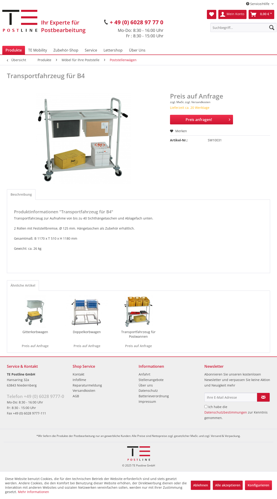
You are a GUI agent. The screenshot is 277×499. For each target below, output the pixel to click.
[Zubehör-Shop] (66, 50)
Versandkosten (84, 390)
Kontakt (78, 374)
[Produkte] (13, 50)
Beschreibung (21, 194)
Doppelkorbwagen (87, 332)
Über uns (146, 385)
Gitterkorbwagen (35, 332)
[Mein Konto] (232, 14)
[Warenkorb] (261, 14)
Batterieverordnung (154, 396)
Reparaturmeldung (87, 385)
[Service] (91, 50)
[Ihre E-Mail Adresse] (230, 397)
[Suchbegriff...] (243, 27)
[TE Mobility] (37, 50)
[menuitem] (243, 27)
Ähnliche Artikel (23, 285)
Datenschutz (148, 390)
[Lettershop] (113, 50)
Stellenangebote (151, 380)
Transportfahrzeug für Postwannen (138, 334)
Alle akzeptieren (227, 485)
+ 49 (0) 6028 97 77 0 (136, 22)
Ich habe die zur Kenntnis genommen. (236, 412)
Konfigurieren (258, 485)
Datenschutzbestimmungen (225, 412)
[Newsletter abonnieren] (263, 397)
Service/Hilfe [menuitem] (258, 4)
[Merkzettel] (211, 14)
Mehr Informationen (33, 492)
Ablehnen (200, 485)
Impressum (147, 401)
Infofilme (79, 380)
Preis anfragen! (208, 119)
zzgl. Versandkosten (197, 102)
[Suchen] (272, 27)
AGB (76, 396)
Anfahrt (144, 374)
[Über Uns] (137, 50)
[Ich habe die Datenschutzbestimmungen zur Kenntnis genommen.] (205, 406)
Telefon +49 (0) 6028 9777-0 (35, 396)
